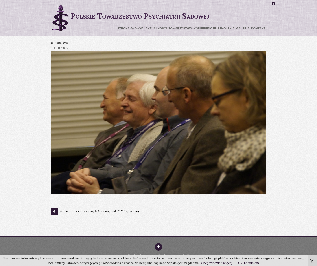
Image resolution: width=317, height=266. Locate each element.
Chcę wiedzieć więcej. (217, 263)
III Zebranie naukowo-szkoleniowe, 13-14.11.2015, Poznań (95, 211)
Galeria (242, 28)
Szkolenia (225, 28)
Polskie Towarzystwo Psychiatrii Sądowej (156, 255)
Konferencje (205, 28)
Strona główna (130, 28)
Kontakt (258, 28)
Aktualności (156, 28)
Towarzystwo (180, 28)
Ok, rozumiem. (249, 263)
